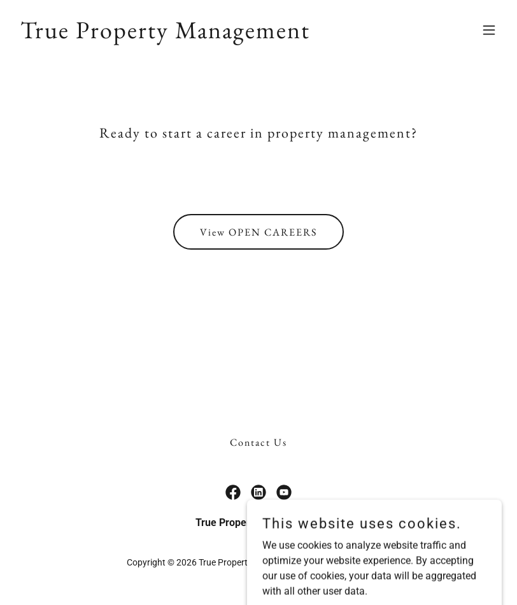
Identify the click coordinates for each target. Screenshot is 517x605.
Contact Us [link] (258, 442)
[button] (489, 30)
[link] (165, 35)
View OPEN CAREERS (258, 232)
